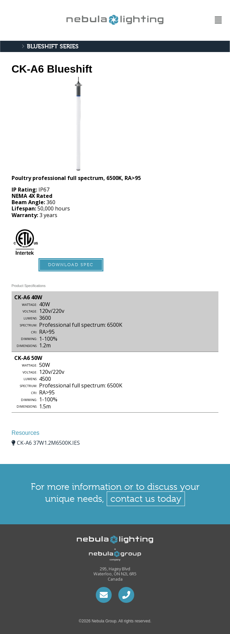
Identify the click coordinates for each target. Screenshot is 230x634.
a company (109, 554)
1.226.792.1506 (126, 595)
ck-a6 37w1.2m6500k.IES (48, 442)
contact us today (145, 498)
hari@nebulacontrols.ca (104, 595)
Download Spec (70, 264)
